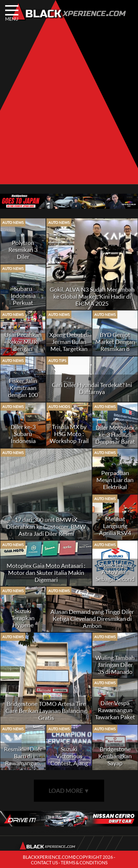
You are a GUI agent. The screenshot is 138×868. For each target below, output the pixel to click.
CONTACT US (44, 862)
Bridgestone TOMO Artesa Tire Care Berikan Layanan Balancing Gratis (46, 710)
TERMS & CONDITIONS (84, 862)
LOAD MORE (69, 790)
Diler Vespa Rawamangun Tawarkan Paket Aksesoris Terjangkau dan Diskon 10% (115, 720)
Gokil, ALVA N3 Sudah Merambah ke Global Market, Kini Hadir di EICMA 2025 (92, 296)
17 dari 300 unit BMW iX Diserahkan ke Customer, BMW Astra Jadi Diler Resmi (46, 526)
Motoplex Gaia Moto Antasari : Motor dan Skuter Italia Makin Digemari (46, 572)
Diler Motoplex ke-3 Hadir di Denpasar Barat (115, 434)
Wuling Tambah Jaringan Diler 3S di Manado (115, 664)
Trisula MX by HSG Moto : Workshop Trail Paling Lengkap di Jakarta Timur (69, 444)
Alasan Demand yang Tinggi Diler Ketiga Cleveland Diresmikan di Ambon (92, 618)
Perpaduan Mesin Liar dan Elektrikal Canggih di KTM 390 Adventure (115, 490)
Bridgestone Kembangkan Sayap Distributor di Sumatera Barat (115, 762)
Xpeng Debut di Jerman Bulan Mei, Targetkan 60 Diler (69, 345)
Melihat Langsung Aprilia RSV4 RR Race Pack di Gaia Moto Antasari (115, 536)
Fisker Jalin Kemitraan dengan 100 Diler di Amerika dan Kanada (23, 398)
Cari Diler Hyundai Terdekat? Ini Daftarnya (92, 388)
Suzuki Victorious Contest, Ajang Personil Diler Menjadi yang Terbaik (69, 766)
